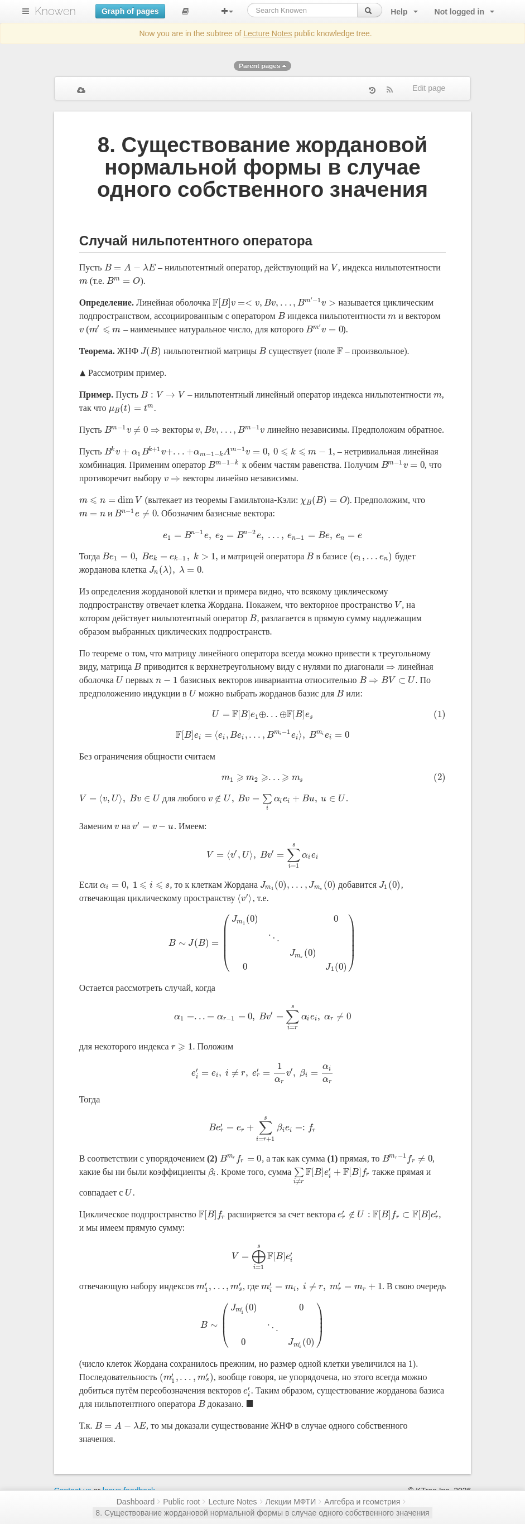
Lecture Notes (267, 33)
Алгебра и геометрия (362, 1501)
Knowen (55, 11)
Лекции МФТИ (291, 1501)
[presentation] (130, 267)
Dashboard (136, 1501)
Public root (181, 1501)
